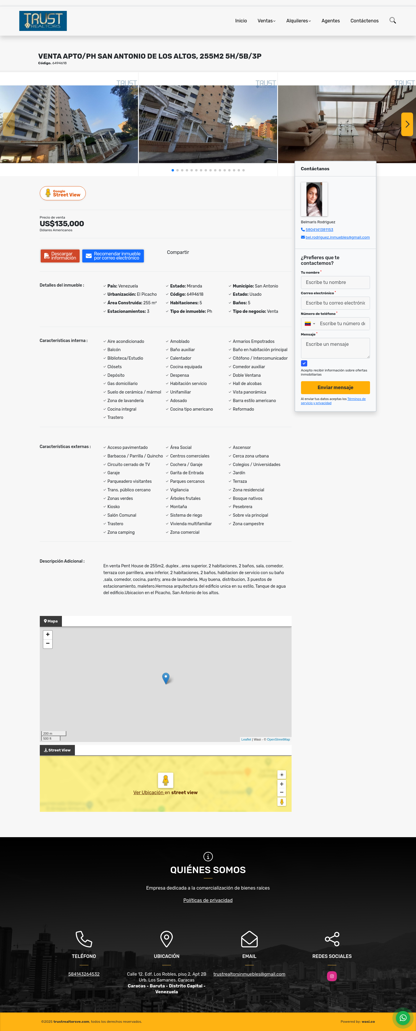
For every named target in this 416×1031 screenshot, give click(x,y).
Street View (63, 193)
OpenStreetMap (278, 739)
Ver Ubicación (149, 792)
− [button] (48, 644)
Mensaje (309, 334)
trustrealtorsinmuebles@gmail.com (249, 974)
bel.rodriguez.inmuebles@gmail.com (338, 237)
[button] (173, 170)
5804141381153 (319, 229)
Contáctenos (365, 21)
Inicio (241, 21)
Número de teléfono (319, 313)
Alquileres (297, 21)
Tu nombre (311, 272)
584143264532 (84, 974)
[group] (69, 124)
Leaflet (246, 739)
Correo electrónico (318, 293)
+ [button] (48, 635)
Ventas (265, 21)
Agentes (331, 21)
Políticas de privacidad (208, 900)
